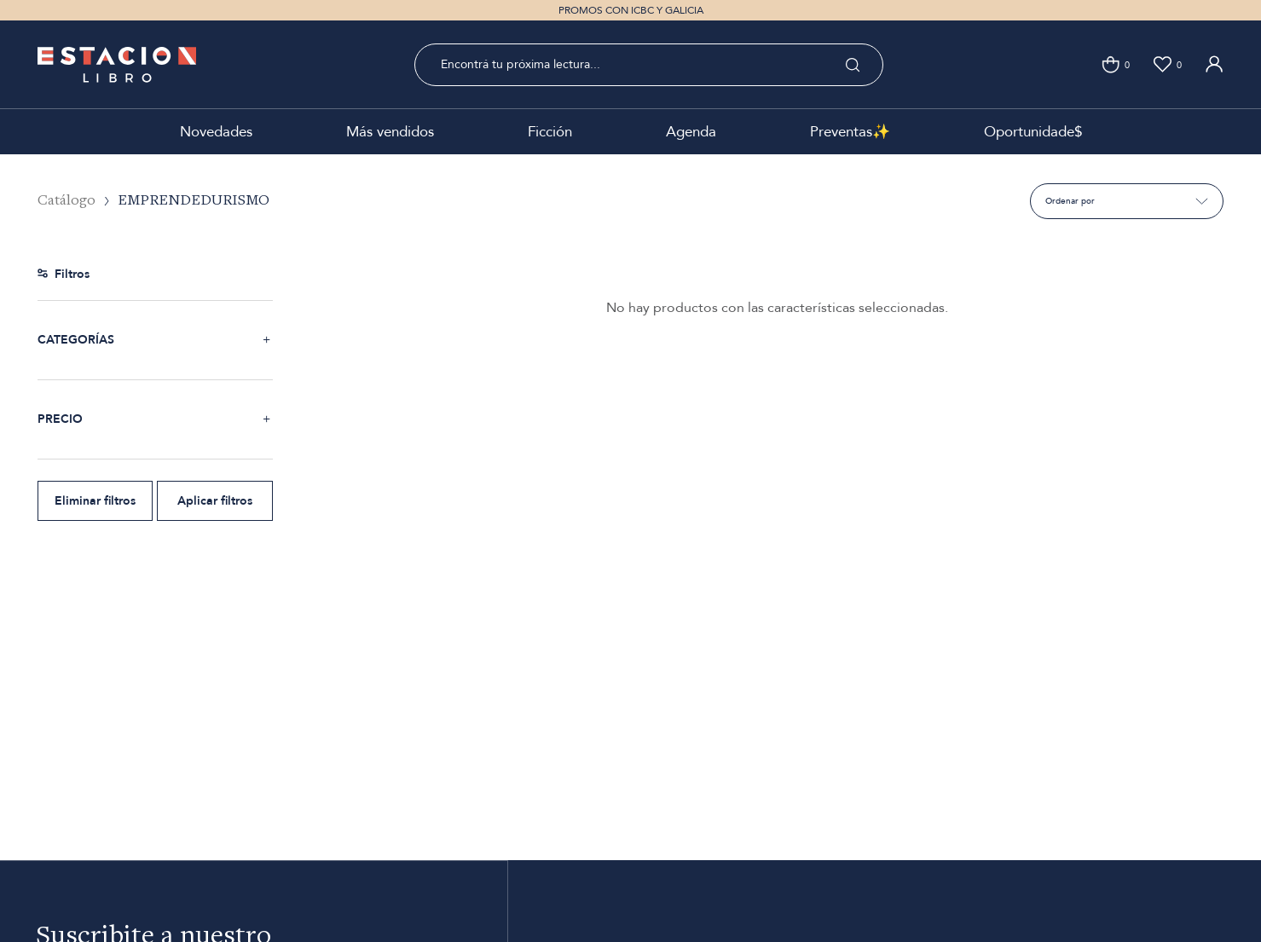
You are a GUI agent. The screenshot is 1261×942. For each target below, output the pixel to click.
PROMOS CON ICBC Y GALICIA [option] (630, 10)
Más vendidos (390, 132)
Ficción (550, 132)
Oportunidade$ (1033, 132)
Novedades (216, 132)
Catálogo (66, 201)
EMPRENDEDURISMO (193, 201)
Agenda (691, 132)
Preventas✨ (850, 132)
